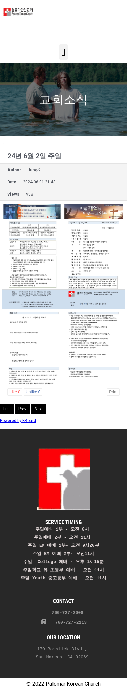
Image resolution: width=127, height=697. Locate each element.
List (6, 408)
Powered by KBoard (18, 420)
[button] (63, 52)
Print (113, 392)
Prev (22, 408)
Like (14, 392)
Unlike (33, 392)
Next (39, 408)
